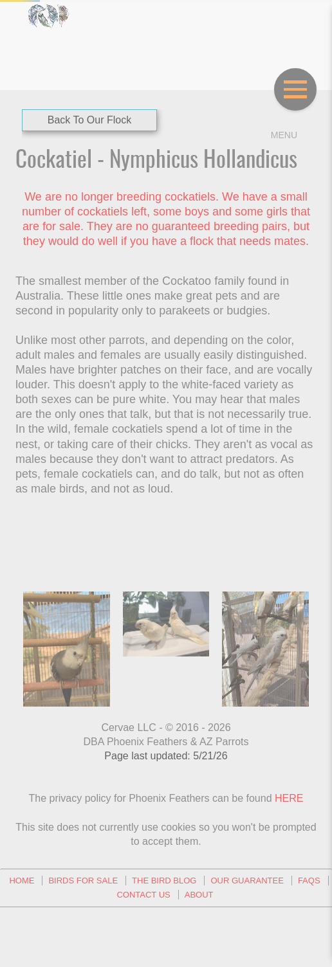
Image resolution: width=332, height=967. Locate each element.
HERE (289, 798)
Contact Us (143, 894)
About (199, 894)
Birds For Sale (83, 880)
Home (21, 880)
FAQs (309, 880)
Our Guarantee (246, 880)
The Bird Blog (164, 880)
